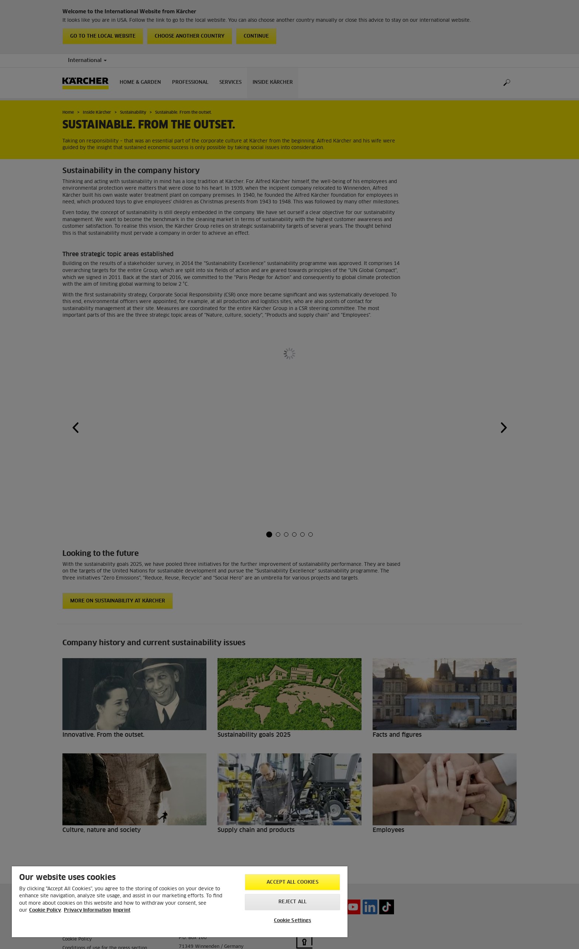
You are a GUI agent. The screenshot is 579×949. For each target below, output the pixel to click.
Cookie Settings (292, 920)
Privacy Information (87, 910)
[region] (179, 901)
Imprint (121, 910)
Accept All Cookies (292, 882)
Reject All (292, 902)
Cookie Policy (45, 910)
